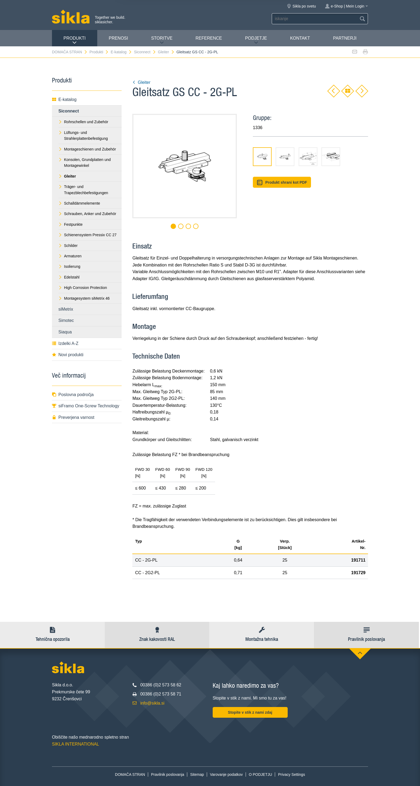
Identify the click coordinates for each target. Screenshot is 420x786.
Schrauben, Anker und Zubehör (87, 214)
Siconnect (145, 52)
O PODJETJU (260, 774)
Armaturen (69, 256)
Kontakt (300, 38)
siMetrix (65, 309)
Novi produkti (67, 354)
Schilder (68, 245)
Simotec (66, 320)
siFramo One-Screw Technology (85, 406)
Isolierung (69, 266)
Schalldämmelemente (79, 203)
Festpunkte (70, 224)
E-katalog (121, 52)
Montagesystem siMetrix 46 (84, 298)
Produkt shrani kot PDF (282, 182)
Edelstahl (69, 277)
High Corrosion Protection (82, 287)
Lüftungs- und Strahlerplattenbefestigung (83, 135)
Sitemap (197, 774)
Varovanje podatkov (226, 774)
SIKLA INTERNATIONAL (75, 744)
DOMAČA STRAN (70, 52)
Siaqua (65, 332)
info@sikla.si (152, 703)
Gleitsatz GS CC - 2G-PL (197, 52)
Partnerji (344, 38)
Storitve (161, 40)
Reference (209, 38)
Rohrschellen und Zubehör (83, 122)
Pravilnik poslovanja (167, 774)
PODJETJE (256, 40)
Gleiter (166, 52)
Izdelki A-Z (65, 343)
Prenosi (118, 38)
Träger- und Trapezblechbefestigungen (83, 190)
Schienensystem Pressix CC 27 (87, 235)
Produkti (74, 40)
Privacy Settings (291, 774)
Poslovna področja (73, 394)
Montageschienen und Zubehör (87, 149)
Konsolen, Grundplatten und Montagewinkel (84, 162)
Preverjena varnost (73, 417)
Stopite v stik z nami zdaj (250, 712)
